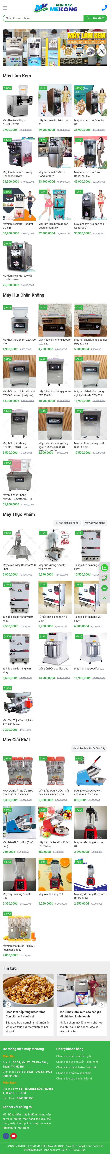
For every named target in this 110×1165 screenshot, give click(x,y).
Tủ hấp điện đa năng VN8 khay (17, 670)
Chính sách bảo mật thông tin (74, 1056)
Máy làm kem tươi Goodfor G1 (53, 122)
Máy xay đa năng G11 (50, 894)
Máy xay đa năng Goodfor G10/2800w (89, 896)
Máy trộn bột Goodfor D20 (89, 668)
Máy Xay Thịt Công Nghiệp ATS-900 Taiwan (18, 722)
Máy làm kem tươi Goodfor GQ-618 (18, 225)
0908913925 (11, 1076)
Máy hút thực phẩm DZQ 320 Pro (19, 341)
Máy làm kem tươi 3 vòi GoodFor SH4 (87, 174)
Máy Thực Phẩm (19, 514)
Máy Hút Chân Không (23, 295)
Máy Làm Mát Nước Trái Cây (89, 748)
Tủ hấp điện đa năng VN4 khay (88, 618)
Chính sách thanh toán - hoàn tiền (76, 1067)
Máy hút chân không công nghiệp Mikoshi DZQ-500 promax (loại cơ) (89, 394)
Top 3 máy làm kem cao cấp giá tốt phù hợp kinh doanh (80, 1014)
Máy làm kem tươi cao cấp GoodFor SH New (18, 174)
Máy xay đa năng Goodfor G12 (17, 896)
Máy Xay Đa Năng (95, 522)
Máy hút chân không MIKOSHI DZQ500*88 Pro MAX (17, 497)
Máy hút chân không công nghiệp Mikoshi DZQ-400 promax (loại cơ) (53, 446)
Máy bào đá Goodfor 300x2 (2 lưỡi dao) (54, 844)
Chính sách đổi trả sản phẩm (73, 1073)
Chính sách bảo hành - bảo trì (74, 1078)
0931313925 (44, 1071)
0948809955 (25, 1098)
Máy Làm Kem (17, 75)
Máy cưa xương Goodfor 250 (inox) (19, 567)
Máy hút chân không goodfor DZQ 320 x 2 (90, 341)
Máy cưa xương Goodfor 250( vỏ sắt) (52, 567)
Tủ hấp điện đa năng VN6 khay (52, 618)
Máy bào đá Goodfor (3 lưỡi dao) (18, 844)
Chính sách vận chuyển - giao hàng (77, 1062)
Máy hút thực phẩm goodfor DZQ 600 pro (90, 445)
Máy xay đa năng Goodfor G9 (89, 844)
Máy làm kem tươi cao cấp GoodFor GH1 (89, 225)
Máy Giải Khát (16, 739)
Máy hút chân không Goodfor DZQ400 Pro (15, 445)
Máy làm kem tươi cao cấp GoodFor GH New (53, 225)
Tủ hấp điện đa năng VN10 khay (18, 618)
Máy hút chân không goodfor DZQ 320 (55, 341)
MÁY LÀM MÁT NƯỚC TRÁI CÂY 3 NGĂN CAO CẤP (18, 792)
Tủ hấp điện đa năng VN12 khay (89, 567)
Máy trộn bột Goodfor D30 (53, 668)
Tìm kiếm (95, 18)
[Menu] (5, 7)
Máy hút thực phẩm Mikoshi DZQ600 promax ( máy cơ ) (19, 393)
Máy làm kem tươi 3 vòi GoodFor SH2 (51, 174)
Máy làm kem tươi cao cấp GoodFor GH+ (18, 277)
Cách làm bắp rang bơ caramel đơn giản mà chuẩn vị (26, 1014)
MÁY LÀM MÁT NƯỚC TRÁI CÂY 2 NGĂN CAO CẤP (53, 792)
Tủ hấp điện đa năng (67, 522)
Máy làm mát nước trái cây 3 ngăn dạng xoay (19, 947)
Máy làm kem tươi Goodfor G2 (89, 122)
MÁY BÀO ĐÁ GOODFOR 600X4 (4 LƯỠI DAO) (88, 792)
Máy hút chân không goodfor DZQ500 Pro (55, 393)
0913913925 (25, 1071)
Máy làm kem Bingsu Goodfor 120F (14, 122)
